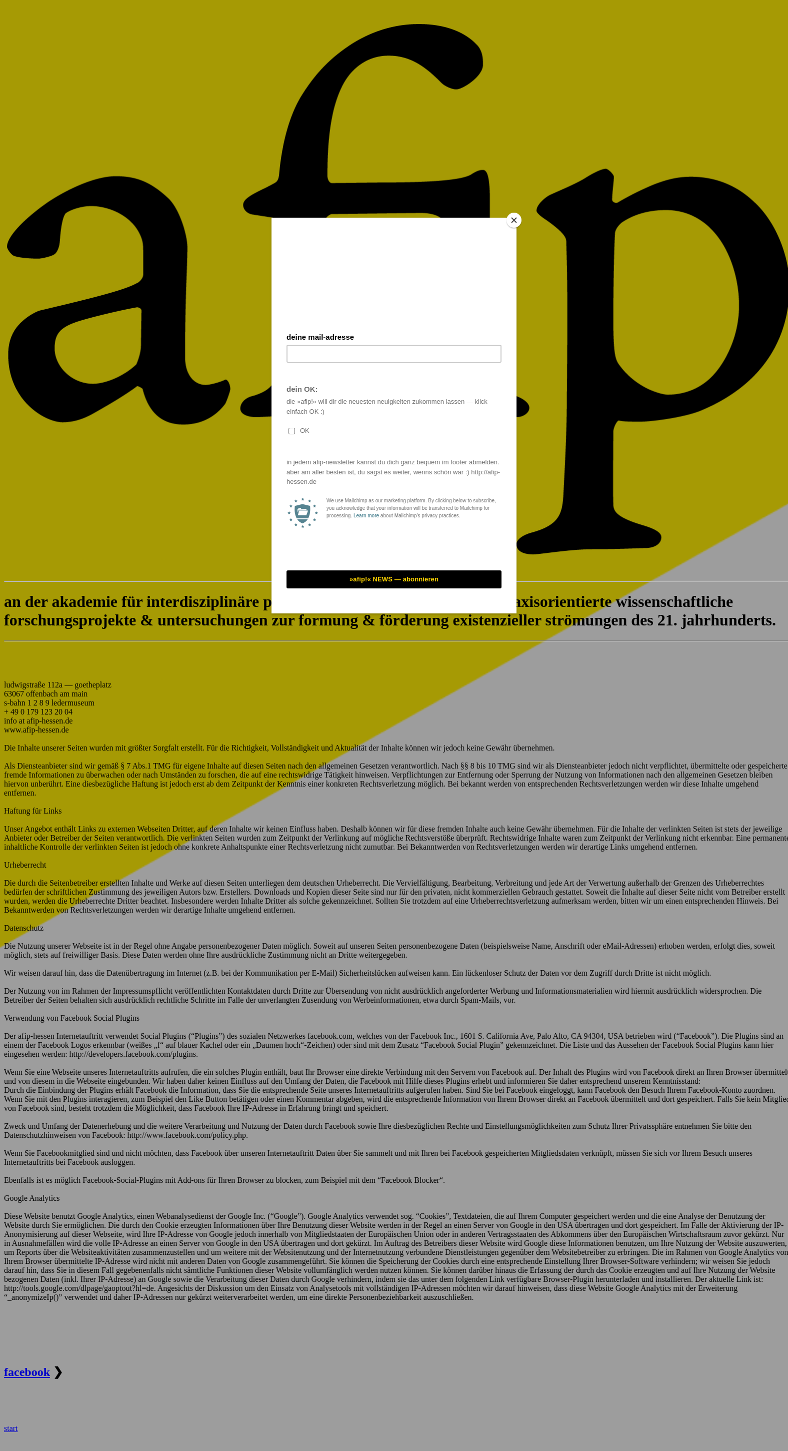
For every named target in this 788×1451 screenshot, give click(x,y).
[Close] (514, 220)
